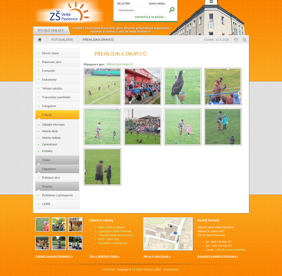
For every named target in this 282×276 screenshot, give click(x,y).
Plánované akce (51, 62)
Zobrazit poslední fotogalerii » (54, 256)
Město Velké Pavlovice (111, 227)
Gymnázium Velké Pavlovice (114, 231)
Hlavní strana (50, 53)
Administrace (171, 269)
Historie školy (50, 131)
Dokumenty (49, 79)
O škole (47, 115)
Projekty (47, 186)
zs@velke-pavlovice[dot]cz (230, 249)
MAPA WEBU (157, 3)
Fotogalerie (62, 39)
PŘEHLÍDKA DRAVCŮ (119, 64)
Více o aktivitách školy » (104, 256)
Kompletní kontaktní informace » (217, 256)
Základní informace (53, 124)
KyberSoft (109, 269)
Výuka (46, 160)
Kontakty (47, 151)
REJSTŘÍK (123, 3)
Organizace (49, 168)
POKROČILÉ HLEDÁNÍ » (150, 17)
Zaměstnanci (49, 144)
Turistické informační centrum (115, 235)
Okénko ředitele (51, 137)
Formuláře (48, 70)
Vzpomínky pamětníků (56, 97)
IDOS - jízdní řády (108, 239)
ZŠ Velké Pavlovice (143, 269)
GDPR (46, 204)
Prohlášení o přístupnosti (57, 195)
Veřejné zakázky (52, 88)
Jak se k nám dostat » (157, 256)
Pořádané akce (51, 177)
